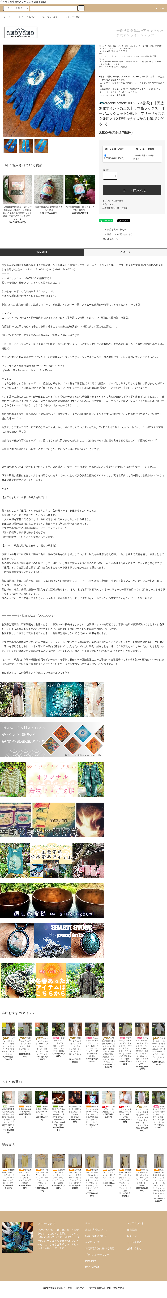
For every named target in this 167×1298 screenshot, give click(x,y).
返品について (108, 204)
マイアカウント (135, 1223)
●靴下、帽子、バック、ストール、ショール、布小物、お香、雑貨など (134, 46)
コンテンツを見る (69, 17)
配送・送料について (96, 1235)
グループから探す (47, 17)
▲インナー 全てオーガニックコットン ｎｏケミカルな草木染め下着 (129, 56)
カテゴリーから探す (23, 17)
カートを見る (134, 1242)
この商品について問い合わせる (115, 234)
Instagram (90, 1261)
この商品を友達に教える (112, 229)
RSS (87, 1267)
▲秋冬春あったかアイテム (117, 51)
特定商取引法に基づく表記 (114, 208)
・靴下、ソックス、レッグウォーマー (116, 48)
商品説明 (41, 252)
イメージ (125, 252)
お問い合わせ (134, 1248)
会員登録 (132, 1229)
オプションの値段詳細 (112, 200)
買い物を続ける (108, 239)
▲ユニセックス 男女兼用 (117, 67)
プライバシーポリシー (97, 1254)
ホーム (7, 17)
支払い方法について (96, 1229)
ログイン (132, 1235)
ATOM (95, 1267)
